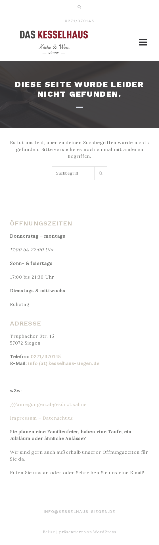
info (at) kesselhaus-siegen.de (63, 363)
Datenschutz (58, 418)
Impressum (23, 418)
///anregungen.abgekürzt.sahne (48, 404)
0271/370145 (46, 356)
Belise (49, 531)
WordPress (104, 531)
